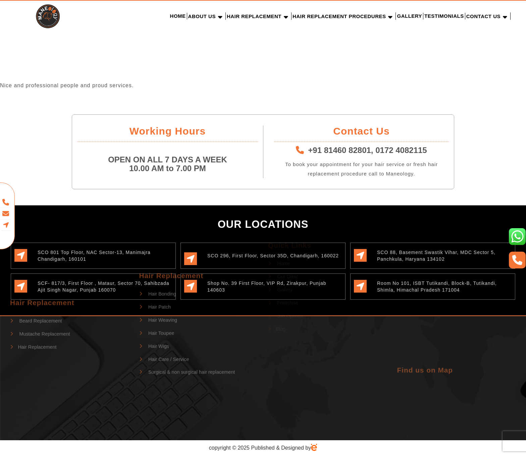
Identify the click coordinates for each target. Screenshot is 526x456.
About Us (202, 16)
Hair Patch (155, 262)
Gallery (409, 16)
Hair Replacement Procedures (339, 16)
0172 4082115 (401, 150)
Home (178, 16)
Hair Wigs (154, 301)
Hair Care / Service (164, 314)
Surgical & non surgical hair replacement (187, 327)
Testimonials (444, 16)
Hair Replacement (254, 16)
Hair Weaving (158, 275)
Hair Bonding (157, 249)
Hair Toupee (156, 288)
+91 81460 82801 (339, 150)
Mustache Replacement (40, 311)
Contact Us (483, 16)
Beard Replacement (36, 299)
